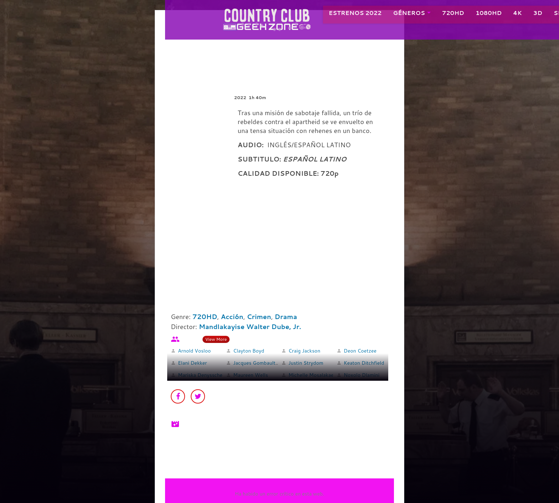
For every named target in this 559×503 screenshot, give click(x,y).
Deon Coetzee (360, 350)
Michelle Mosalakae (311, 375)
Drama (286, 316)
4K (509, 14)
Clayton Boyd (248, 350)
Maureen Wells (250, 375)
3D (529, 14)
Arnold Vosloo (194, 350)
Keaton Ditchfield (364, 362)
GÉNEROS (401, 14)
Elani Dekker (192, 362)
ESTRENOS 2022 (347, 14)
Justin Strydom (305, 362)
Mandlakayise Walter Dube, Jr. (250, 326)
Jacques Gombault (254, 362)
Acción (232, 316)
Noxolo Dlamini (361, 375)
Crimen (259, 316)
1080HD (481, 14)
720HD (445, 14)
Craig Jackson (304, 350)
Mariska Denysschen (201, 375)
